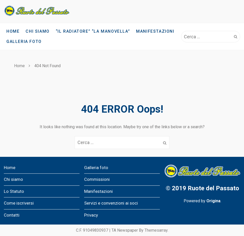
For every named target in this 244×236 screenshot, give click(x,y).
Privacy (91, 215)
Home (12, 31)
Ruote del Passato (213, 188)
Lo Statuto (14, 191)
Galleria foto (24, 41)
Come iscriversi (19, 203)
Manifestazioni (155, 31)
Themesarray (156, 230)
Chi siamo (37, 31)
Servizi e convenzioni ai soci (111, 203)
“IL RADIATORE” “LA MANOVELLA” (93, 31)
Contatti (11, 215)
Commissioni (97, 179)
